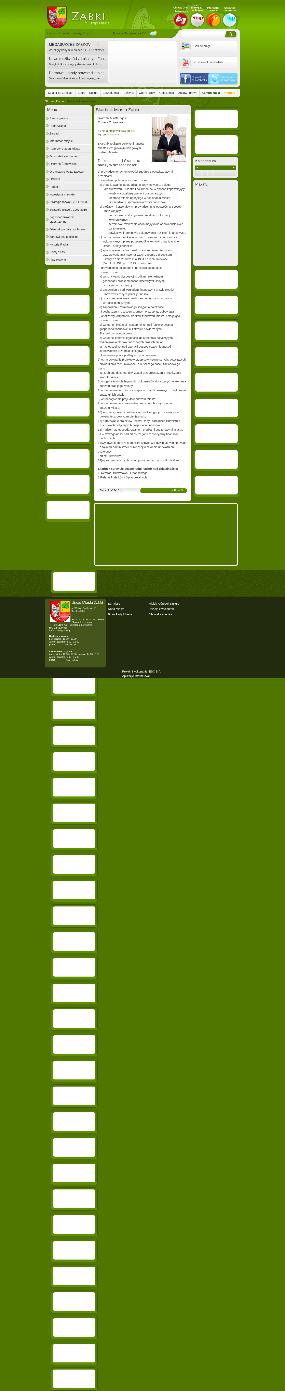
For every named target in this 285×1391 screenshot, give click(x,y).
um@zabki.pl (64, 630)
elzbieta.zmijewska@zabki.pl (116, 130)
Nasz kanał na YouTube (208, 62)
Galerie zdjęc (202, 46)
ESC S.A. (155, 671)
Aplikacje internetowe (136, 676)
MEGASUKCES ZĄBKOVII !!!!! (74, 45)
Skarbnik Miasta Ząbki (81, 101)
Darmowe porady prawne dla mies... (78, 73)
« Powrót (177, 490)
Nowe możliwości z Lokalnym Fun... (78, 59)
